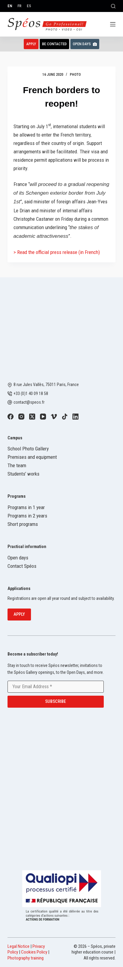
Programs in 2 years (27, 516)
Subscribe (55, 701)
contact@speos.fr (29, 402)
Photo (75, 74)
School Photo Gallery (28, 449)
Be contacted (54, 44)
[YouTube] (43, 417)
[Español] (29, 6)
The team (17, 465)
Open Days (85, 44)
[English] (10, 6)
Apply (31, 44)
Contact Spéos (22, 566)
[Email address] (56, 687)
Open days (18, 558)
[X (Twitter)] (32, 417)
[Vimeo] (54, 417)
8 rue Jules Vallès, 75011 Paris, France (46, 384)
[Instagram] (21, 417)
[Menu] (112, 24)
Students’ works (23, 474)
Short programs (23, 524)
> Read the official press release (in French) (57, 252)
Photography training (26, 958)
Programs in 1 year (26, 507)
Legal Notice (18, 946)
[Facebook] (11, 417)
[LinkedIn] (75, 417)
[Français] (19, 6)
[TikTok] (65, 417)
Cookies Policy (34, 952)
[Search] (113, 6)
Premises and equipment (32, 457)
